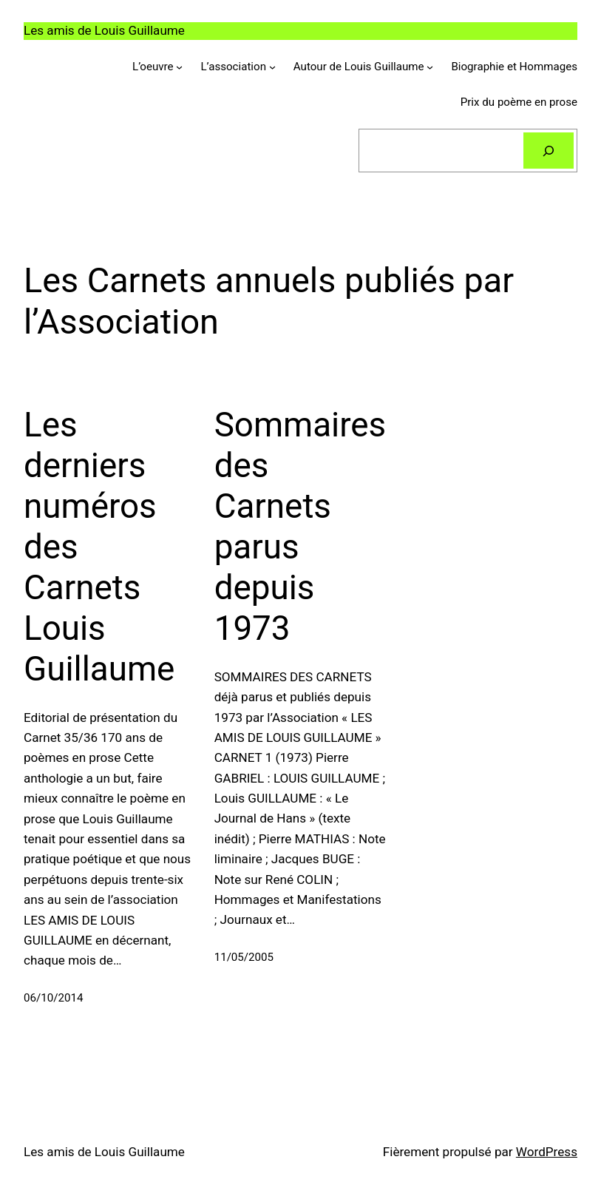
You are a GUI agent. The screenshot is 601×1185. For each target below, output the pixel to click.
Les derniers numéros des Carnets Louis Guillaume (99, 547)
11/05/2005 (244, 957)
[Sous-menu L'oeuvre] (179, 67)
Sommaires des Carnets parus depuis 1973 (300, 526)
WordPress (546, 1151)
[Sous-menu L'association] (272, 67)
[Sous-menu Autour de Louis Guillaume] (430, 67)
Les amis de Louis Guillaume (104, 30)
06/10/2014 (53, 998)
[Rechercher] (548, 150)
